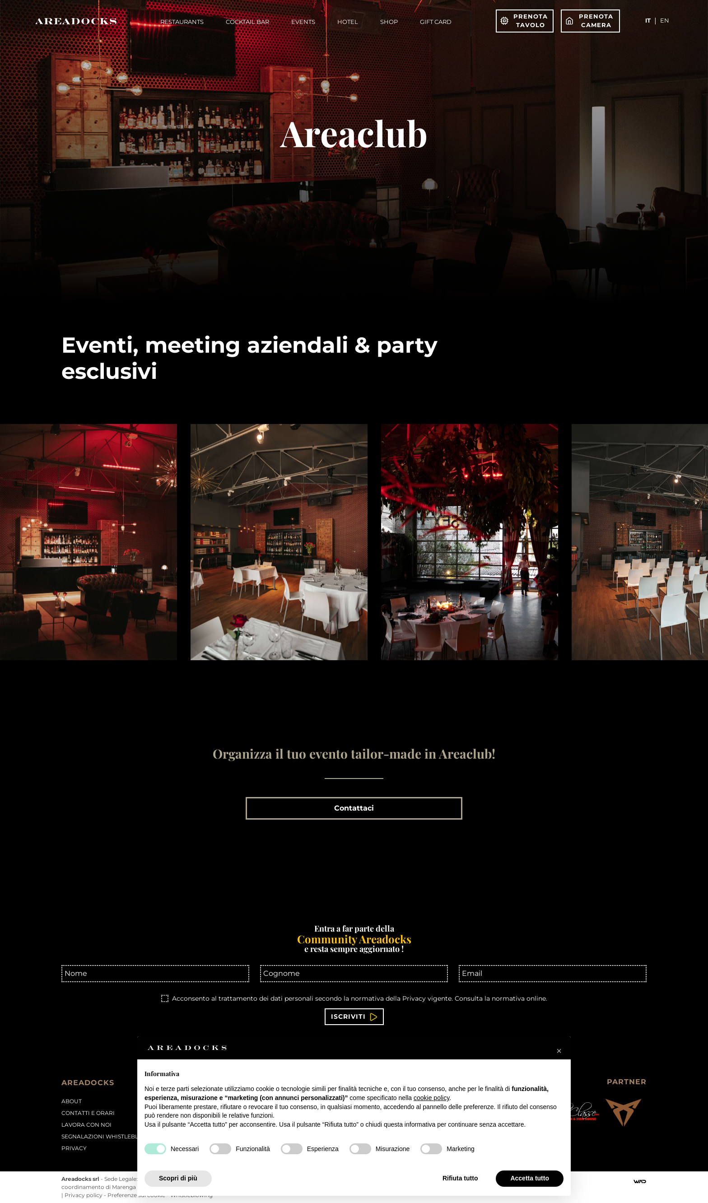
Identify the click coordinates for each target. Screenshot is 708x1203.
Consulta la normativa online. (501, 998)
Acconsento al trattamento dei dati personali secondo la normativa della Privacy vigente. (359, 998)
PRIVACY (74, 1148)
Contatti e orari (88, 1113)
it (648, 20)
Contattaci (354, 808)
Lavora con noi (86, 1124)
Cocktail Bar (247, 21)
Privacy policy (84, 1195)
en (664, 20)
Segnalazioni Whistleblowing (110, 1136)
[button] (559, 1051)
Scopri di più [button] (178, 1178)
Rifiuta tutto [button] (460, 1178)
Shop (389, 21)
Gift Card (436, 21)
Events (303, 21)
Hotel (347, 21)
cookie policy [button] (431, 1097)
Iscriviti (354, 1016)
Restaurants (182, 21)
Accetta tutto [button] (529, 1178)
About (71, 1101)
